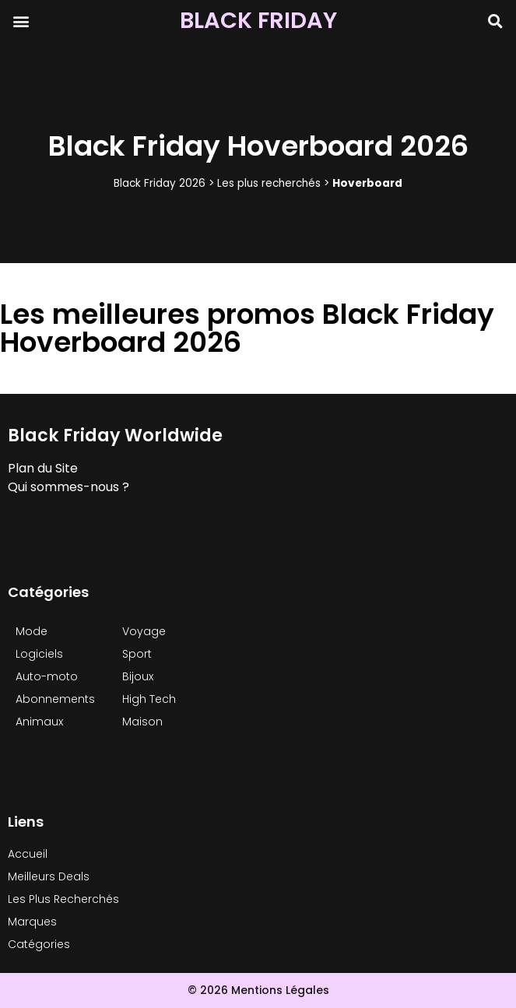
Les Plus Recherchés (63, 899)
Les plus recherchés (269, 183)
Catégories (39, 944)
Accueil (27, 854)
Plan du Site (43, 468)
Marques (32, 921)
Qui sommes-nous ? (68, 487)
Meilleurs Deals (49, 876)
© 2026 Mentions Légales (258, 990)
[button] (20, 20)
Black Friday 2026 (159, 183)
